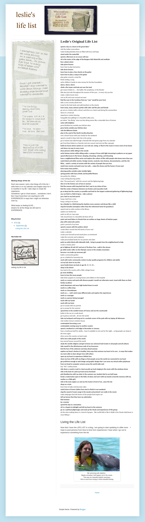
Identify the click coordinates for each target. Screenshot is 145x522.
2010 (16, 223)
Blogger (82, 509)
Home (97, 493)
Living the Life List (22, 228)
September (20, 226)
